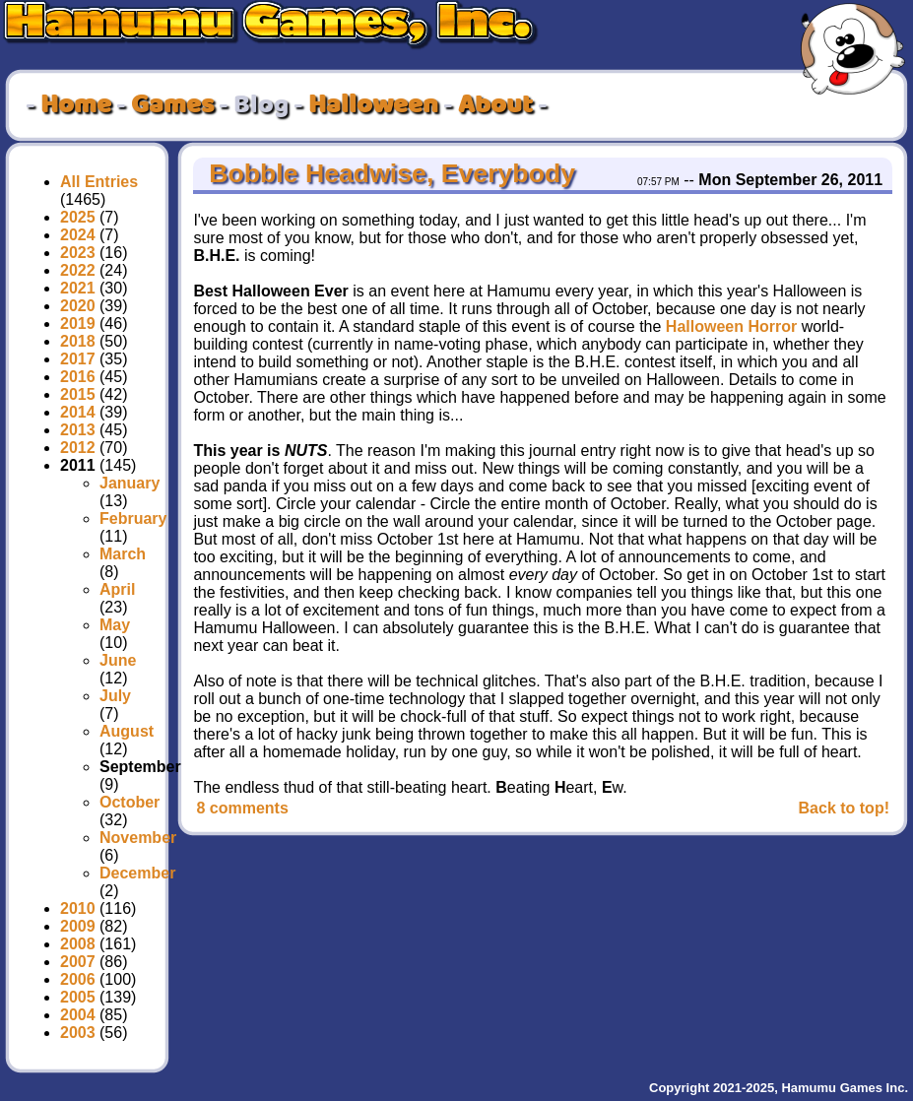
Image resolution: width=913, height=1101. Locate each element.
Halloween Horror (731, 326)
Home (75, 105)
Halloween (373, 105)
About (495, 105)
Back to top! (844, 808)
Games (172, 105)
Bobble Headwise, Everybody (388, 173)
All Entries (99, 181)
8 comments (242, 808)
